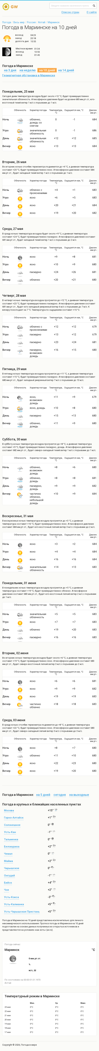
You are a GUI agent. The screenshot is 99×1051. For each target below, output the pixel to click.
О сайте (92, 12)
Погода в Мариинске (13, 920)
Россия (31, 22)
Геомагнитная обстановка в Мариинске (28, 75)
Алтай (41, 22)
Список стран (70, 12)
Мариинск (53, 22)
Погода (6, 22)
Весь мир (18, 22)
